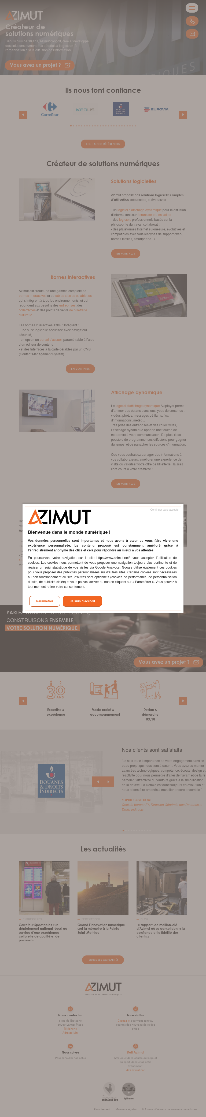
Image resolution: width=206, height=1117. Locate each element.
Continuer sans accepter (164, 509)
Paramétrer (44, 601)
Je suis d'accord (82, 601)
